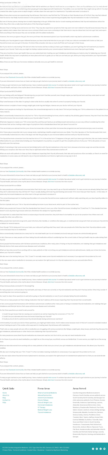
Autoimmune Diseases (45, 398)
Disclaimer (41, 450)
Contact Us (6, 400)
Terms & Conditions (19, 450)
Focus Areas (65, 6)
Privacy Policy (7, 450)
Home (48, 6)
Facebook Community (16, 77)
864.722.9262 (64, 447)
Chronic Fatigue (43, 400)
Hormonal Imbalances (45, 405)
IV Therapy (41, 407)
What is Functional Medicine (47, 393)
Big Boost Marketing (60, 450)
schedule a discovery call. (76, 81)
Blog (4, 398)
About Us (6, 395)
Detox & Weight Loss (45, 402)
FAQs (4, 402)
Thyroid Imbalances (44, 412)
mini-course (52, 85)
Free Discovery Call (96, 6)
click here (51, 87)
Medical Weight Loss (45, 410)
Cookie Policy (31, 450)
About (55, 6)
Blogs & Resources (80, 6)
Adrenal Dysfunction (44, 395)
